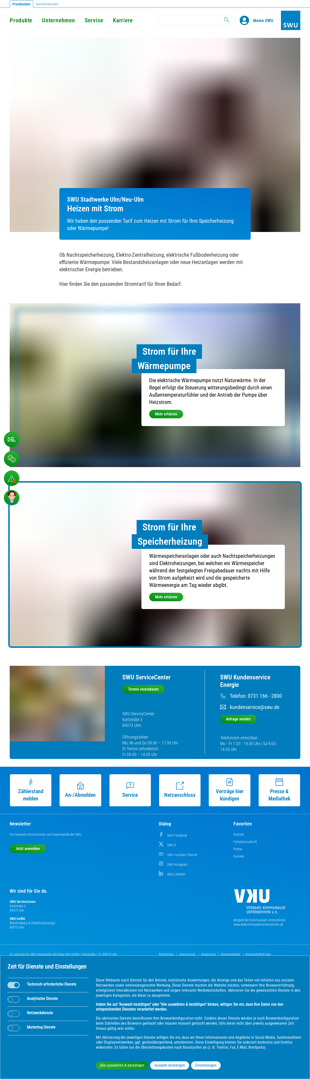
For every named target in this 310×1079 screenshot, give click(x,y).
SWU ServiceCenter (23, 902)
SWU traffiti (17, 919)
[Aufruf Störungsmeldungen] (11, 478)
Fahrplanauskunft (245, 842)
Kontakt (238, 834)
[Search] (196, 20)
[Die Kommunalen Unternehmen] (259, 903)
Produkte (21, 20)
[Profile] (246, 20)
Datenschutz (187, 954)
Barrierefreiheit (231, 954)
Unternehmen (58, 20)
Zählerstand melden (30, 790)
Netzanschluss (179, 790)
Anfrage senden (238, 719)
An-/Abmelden (80, 790)
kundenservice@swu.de (254, 707)
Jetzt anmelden (28, 848)
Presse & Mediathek (279, 790)
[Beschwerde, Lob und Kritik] (11, 439)
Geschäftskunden (47, 4)
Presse (237, 849)
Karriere (123, 20)
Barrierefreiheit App (258, 954)
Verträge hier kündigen (229, 790)
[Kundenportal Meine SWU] (263, 20)
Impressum (209, 954)
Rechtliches (167, 954)
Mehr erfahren (166, 414)
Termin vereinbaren (143, 689)
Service (94, 20)
